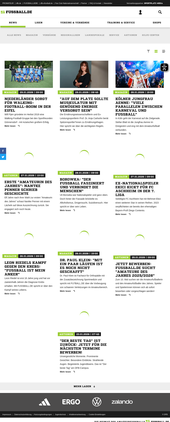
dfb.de (18, 3)
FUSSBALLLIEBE (31, 3)
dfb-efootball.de (46, 3)
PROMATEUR (8, 3)
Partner (84, 3)
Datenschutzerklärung (22, 414)
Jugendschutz (60, 414)
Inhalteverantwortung (77, 414)
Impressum (6, 414)
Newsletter (108, 3)
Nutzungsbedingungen (43, 414)
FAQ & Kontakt (95, 3)
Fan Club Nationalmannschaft (67, 3)
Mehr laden (85, 386)
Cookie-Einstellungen (97, 414)
